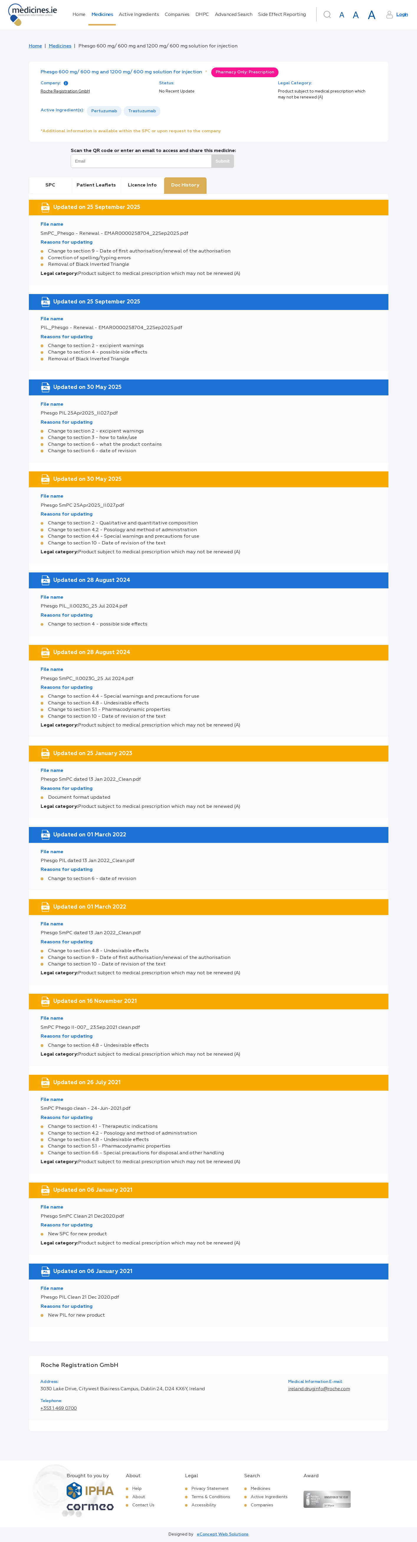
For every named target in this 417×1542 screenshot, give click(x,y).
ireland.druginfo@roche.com (319, 1389)
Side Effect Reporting (282, 14)
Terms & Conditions (211, 1497)
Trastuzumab (142, 111)
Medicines (102, 14)
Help (137, 1489)
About (138, 1497)
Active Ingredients (139, 14)
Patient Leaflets (96, 185)
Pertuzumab (104, 111)
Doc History (185, 185)
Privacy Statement (210, 1489)
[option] (104, 111)
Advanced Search (234, 14)
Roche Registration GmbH (65, 91)
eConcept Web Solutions (222, 1534)
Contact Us (143, 1505)
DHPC (202, 14)
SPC (50, 185)
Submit (223, 161)
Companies (177, 14)
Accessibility (204, 1505)
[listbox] (123, 111)
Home (78, 14)
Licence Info (142, 185)
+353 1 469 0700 (58, 1408)
